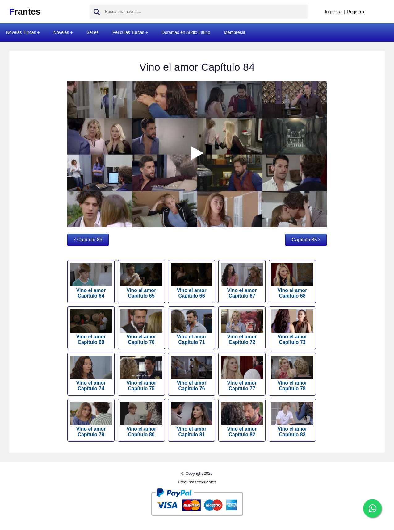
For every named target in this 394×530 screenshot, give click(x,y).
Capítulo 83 (88, 239)
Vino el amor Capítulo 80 (141, 419)
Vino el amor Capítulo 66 (191, 280)
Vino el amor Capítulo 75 (141, 373)
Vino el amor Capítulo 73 (292, 327)
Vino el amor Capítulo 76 (191, 373)
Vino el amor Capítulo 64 (91, 280)
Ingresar (333, 11)
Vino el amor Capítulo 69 (91, 327)
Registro (355, 11)
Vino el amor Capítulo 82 (242, 419)
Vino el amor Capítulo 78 (292, 373)
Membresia (234, 32)
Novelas (61, 32)
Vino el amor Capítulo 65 (141, 280)
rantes (24, 11)
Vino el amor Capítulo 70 (141, 327)
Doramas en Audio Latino (186, 32)
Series (92, 32)
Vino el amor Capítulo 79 (91, 419)
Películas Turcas (128, 32)
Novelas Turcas (21, 32)
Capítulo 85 (306, 239)
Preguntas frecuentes (197, 482)
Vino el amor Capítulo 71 (191, 327)
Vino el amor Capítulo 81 (191, 419)
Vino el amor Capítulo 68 (292, 280)
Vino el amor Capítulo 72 (242, 327)
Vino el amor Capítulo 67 (242, 280)
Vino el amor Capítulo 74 (91, 373)
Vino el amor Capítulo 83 (292, 419)
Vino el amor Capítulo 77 (242, 373)
